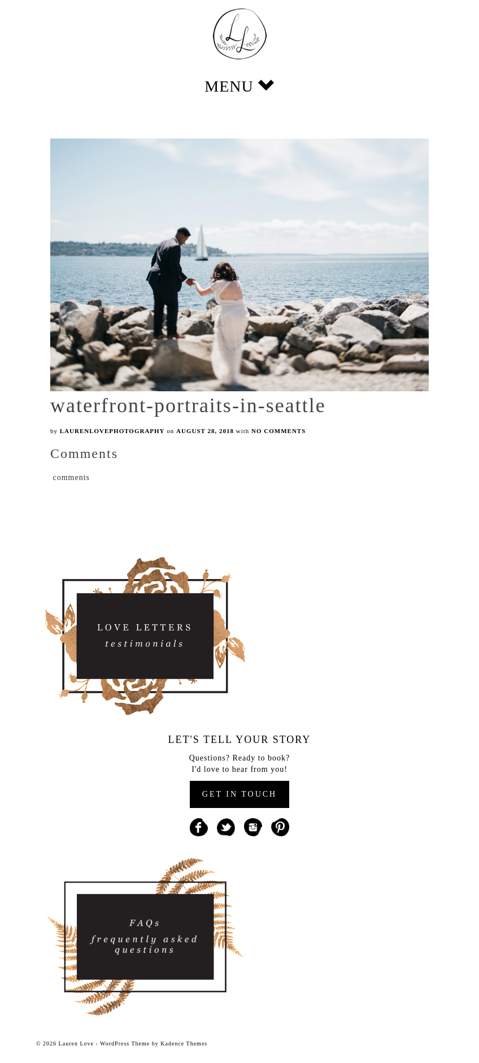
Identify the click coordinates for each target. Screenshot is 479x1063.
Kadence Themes (183, 1043)
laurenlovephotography (112, 430)
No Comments (278, 430)
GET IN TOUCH (239, 794)
